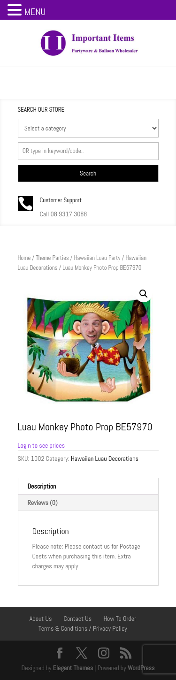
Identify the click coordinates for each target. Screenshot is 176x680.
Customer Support (61, 200)
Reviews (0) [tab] (43, 502)
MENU (35, 12)
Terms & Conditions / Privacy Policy (82, 628)
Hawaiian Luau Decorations (104, 458)
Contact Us (78, 618)
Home (24, 258)
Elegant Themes (73, 668)
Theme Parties (52, 258)
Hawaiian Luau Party (97, 258)
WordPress (141, 668)
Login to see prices (41, 445)
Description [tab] (42, 486)
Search (88, 173)
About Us (41, 618)
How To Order (119, 618)
